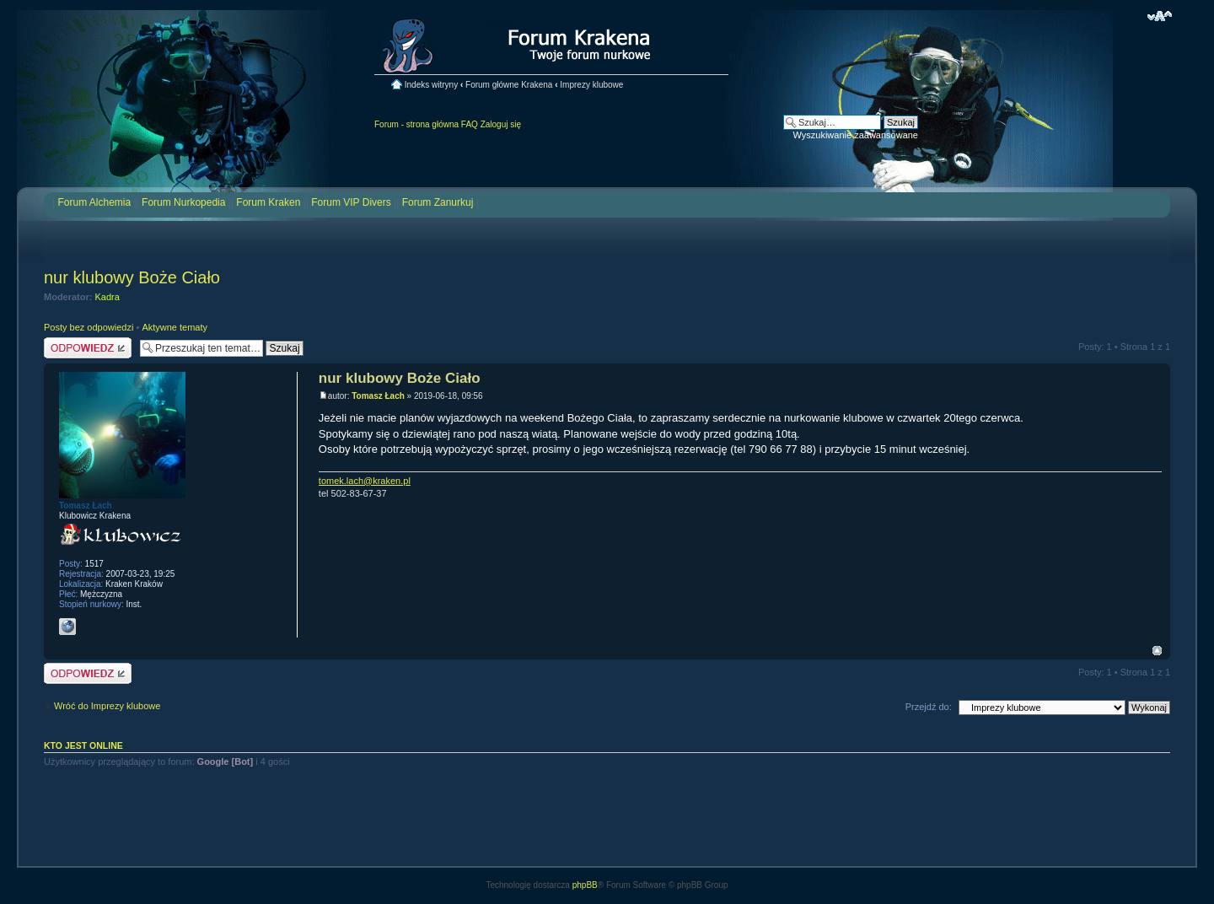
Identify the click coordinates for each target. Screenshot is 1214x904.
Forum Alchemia (94, 202)
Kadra (107, 297)
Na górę (1157, 650)
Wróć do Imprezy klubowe (107, 706)
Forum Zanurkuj (438, 202)
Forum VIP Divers (350, 202)
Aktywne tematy (174, 327)
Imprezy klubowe (591, 84)
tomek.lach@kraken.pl (365, 481)
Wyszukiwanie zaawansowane (855, 135)
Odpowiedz (88, 347)
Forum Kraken (268, 202)
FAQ (469, 124)
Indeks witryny (431, 84)
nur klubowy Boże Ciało (132, 277)
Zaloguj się (501, 124)
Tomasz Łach (378, 396)
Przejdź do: (928, 707)
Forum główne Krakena (508, 84)
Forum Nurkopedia (183, 202)
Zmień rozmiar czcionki (1159, 16)
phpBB (585, 885)
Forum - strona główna (416, 124)
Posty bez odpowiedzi (88, 327)
